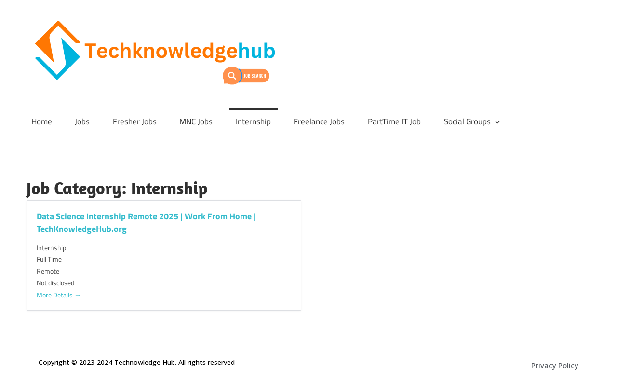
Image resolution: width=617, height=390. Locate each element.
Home (41, 121)
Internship (253, 121)
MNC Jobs (196, 121)
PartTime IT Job (394, 121)
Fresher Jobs (135, 121)
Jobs (82, 121)
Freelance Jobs (319, 121)
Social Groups (472, 121)
